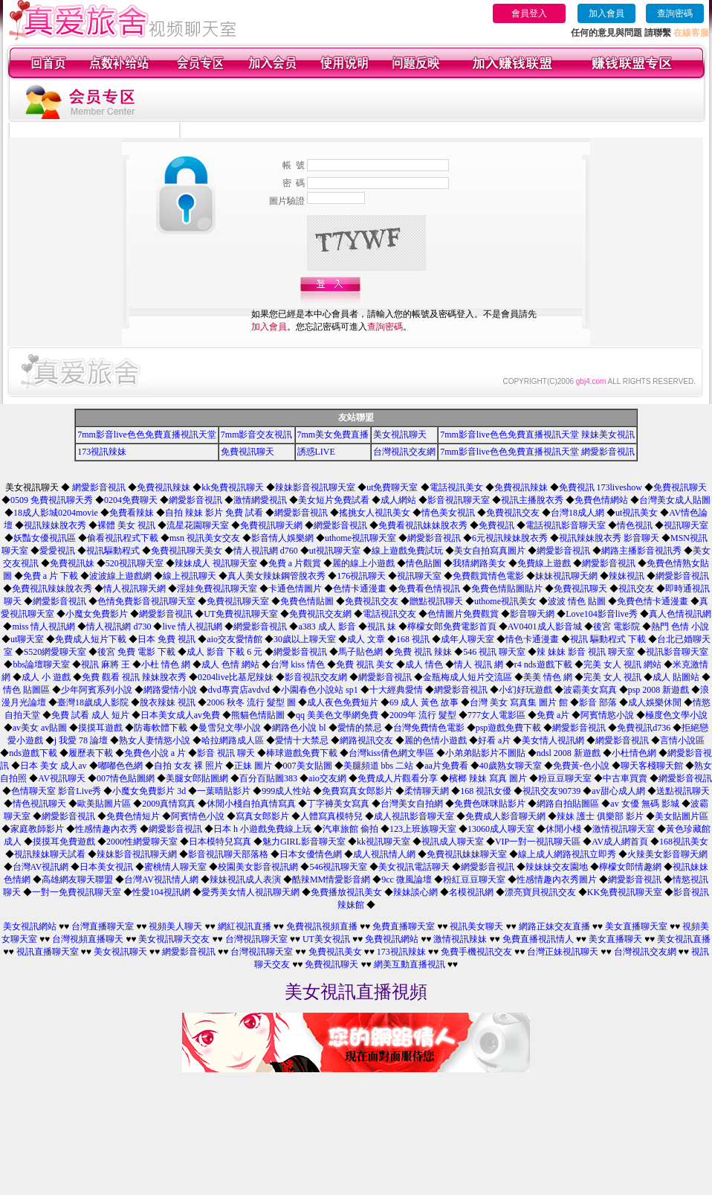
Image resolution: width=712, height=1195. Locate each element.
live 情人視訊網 (192, 626)
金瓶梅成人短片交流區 (467, 677)
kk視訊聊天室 (383, 841)
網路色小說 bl (299, 728)
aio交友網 (327, 778)
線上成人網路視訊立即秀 (567, 854)
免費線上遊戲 (544, 563)
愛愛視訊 (57, 550)
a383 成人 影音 (326, 626)
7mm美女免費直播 (333, 434)
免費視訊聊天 (247, 451)
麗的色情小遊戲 (435, 740)
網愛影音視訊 (99, 487)
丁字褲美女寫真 (338, 803)
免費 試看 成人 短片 (90, 715)
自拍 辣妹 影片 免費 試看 (214, 512)
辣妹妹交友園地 (556, 867)
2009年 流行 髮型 (422, 715)
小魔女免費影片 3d (149, 791)
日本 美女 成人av (53, 765)
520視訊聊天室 (135, 563)
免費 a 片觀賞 (294, 563)
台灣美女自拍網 (412, 803)
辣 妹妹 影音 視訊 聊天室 (586, 652)
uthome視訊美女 (505, 601)
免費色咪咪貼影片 (489, 803)
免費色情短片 (133, 816)
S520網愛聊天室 (55, 652)
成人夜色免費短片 (342, 702)
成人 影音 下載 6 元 (224, 652)
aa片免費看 (446, 765)
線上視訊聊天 (189, 576)
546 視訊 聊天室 (494, 652)
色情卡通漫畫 (359, 588)
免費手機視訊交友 (476, 951)
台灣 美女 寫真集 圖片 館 (519, 702)
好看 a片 (494, 740)
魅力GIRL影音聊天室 (304, 841)
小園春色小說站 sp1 (319, 690)
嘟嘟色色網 (120, 765)
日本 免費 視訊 (166, 639)
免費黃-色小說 (581, 765)
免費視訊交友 (513, 512)
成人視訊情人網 (384, 854)
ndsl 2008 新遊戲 (569, 753)
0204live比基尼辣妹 (236, 677)
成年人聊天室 (467, 639)
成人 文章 (366, 639)
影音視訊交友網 (316, 677)
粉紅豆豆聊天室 (474, 879)
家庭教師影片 (37, 829)
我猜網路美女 (479, 563)
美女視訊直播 (684, 939)
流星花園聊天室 (197, 525)
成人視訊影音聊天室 (414, 816)
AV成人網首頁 (620, 841)
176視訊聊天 (361, 576)
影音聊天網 (532, 614)
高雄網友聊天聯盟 (77, 879)
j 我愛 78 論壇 (81, 740)
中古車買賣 (625, 778)
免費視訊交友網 (320, 614)
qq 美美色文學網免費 (337, 715)
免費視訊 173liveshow (600, 487)
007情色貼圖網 (126, 778)
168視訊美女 (683, 841)
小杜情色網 (634, 753)
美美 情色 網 (547, 677)
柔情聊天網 (426, 791)
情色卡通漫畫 (532, 639)
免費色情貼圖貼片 (507, 588)
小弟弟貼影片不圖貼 (485, 753)
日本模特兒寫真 (220, 841)
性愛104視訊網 (161, 892)
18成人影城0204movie (55, 512)
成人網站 (398, 500)
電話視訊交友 (389, 614)
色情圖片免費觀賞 (463, 614)
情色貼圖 (423, 563)
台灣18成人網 (577, 512)
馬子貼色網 (360, 652)
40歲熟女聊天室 (510, 765)
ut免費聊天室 (392, 487)
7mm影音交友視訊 (257, 434)
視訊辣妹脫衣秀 (55, 525)
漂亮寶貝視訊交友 (540, 892)
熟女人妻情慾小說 (154, 740)
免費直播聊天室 (403, 926)
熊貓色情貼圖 (258, 715)
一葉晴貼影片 (223, 791)
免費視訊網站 (391, 939)
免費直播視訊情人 (538, 939)
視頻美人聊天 (175, 926)
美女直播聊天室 (636, 926)
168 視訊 (413, 639)
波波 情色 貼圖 (577, 601)
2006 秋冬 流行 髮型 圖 (251, 702)
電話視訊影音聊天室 (565, 525)
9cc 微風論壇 (406, 879)
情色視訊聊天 (39, 803)
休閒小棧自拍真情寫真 (251, 803)
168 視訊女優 (485, 791)
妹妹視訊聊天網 (566, 576)
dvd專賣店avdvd (239, 690)
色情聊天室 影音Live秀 (56, 791)
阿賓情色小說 (197, 816)
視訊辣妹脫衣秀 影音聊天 (609, 538)
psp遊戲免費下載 (509, 728)
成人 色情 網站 (230, 664)
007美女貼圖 (307, 765)
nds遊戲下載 (33, 753)
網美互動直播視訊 (409, 964)
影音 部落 (598, 702)
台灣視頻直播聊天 (87, 939)
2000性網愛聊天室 (142, 841)
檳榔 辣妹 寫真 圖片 (488, 778)
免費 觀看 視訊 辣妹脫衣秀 (134, 677)
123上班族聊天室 (422, 829)
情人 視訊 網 (478, 664)
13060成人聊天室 (500, 829)
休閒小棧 (563, 829)
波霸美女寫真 (590, 690)
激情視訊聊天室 (623, 829)
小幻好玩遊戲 (525, 690)
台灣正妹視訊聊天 (562, 951)
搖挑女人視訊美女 (374, 512)
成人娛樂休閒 (655, 702)
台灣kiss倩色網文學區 (391, 753)
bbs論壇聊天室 (41, 664)
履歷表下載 (90, 753)
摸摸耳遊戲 (100, 728)
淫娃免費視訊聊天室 (217, 588)
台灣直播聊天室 (102, 926)
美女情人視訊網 (553, 740)
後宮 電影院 (616, 626)
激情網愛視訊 (260, 500)
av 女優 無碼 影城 (644, 803)
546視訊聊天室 (338, 867)
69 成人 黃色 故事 (424, 702)
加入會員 (606, 13)
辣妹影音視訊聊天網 (137, 854)
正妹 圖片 (253, 765)
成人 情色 (424, 664)
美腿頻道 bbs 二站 (378, 765)
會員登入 (529, 13)
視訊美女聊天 (476, 926)
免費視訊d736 (643, 728)
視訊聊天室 (686, 525)
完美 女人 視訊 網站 (622, 664)
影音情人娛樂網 (282, 538)
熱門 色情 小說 (680, 626)
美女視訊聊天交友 (174, 939)
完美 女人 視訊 (612, 677)
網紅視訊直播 (244, 926)
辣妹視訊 (626, 576)
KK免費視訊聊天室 (624, 892)
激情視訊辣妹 (460, 939)
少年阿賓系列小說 (96, 690)
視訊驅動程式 (113, 550)
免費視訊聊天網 (271, 525)
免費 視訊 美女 (365, 664)
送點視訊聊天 (683, 791)
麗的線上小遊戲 (363, 563)
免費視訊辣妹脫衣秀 (52, 588)
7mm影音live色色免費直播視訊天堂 (146, 434)
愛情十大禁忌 (302, 740)
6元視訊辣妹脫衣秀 (510, 538)
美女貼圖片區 (681, 816)
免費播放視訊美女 (346, 892)
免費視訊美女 (335, 951)
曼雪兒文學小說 (229, 728)
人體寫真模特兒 (331, 816)
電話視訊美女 (456, 487)
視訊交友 (636, 588)
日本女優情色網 (310, 854)
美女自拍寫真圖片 (489, 550)
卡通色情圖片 (295, 588)
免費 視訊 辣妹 (423, 652)
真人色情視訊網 (680, 614)
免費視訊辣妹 (163, 487)
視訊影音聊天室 (677, 652)
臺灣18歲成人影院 (93, 702)
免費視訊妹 (72, 563)
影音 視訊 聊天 (226, 753)
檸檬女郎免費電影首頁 (451, 626)
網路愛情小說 (170, 690)
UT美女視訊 (326, 939)
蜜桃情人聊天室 (175, 867)
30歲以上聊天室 (305, 639)
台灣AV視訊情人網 (161, 879)
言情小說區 (682, 740)
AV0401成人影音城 (545, 626)
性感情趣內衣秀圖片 (557, 879)
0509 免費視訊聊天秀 (51, 500)
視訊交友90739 (551, 791)
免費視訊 (496, 525)
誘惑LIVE (316, 451)
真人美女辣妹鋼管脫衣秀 (276, 576)
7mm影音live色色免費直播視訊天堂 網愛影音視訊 (537, 451)
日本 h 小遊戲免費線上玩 (262, 829)
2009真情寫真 (168, 803)
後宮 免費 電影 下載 (136, 652)
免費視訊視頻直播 (321, 926)
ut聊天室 (27, 639)
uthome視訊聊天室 (360, 538)
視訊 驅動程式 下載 (608, 639)
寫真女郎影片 (262, 816)
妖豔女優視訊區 (44, 538)
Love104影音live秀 (602, 614)
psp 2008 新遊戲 (659, 690)
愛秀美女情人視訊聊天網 (250, 892)
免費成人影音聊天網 (505, 816)
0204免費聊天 (131, 500)
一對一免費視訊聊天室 (76, 892)
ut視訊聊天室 (334, 550)
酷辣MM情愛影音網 (331, 879)
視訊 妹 (381, 626)
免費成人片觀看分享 (397, 778)
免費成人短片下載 (90, 639)
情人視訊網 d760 (265, 550)
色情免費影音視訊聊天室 (146, 601)
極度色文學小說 (676, 715)
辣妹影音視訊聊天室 (315, 487)
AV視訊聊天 (61, 778)
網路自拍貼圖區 (568, 803)
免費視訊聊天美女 (186, 550)
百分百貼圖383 (268, 778)
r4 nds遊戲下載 (543, 664)
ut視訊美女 (636, 512)
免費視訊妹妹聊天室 (467, 854)
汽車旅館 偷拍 (350, 829)
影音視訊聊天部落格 (228, 854)
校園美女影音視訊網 (258, 867)
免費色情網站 (601, 500)
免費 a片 (553, 715)
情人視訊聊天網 (134, 588)
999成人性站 (286, 791)
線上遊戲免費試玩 (407, 550)
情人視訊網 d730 (118, 626)
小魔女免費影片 (96, 614)
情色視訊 (635, 525)
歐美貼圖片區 (104, 803)
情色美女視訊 (448, 512)
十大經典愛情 (396, 690)
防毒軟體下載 (160, 728)
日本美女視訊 (106, 867)
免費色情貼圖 (307, 601)
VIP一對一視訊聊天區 (537, 841)
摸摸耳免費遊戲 (64, 841)
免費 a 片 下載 (50, 576)
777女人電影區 (496, 715)
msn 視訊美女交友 (204, 538)
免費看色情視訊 (429, 588)
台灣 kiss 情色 (298, 664)
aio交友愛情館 (234, 639)
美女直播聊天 (615, 939)
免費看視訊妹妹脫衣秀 (422, 525)
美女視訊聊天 (400, 434)
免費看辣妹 (131, 512)
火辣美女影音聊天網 (667, 854)
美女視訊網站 (29, 926)
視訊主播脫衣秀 (532, 500)
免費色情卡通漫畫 (652, 601)
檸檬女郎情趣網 (630, 867)
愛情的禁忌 (359, 728)
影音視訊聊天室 (458, 500)
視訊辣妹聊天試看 (49, 854)
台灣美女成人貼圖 (675, 500)
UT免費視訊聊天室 (241, 614)
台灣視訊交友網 (404, 451)
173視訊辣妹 (101, 451)
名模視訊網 (471, 892)
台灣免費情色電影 (429, 728)
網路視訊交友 (366, 740)
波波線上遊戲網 (120, 576)
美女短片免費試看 (333, 500)
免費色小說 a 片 (155, 753)
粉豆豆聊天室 (565, 778)
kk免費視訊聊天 (232, 487)
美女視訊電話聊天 (414, 867)
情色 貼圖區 (26, 690)
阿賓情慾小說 (607, 715)
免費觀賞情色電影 (488, 576)
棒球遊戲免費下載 (301, 753)
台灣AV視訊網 (41, 867)
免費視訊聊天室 (238, 601)
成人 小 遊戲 (46, 677)
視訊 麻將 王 (105, 664)
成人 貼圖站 (676, 677)
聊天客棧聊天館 (652, 765)
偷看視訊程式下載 (122, 538)
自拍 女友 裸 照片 (188, 765)
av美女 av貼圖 (40, 728)
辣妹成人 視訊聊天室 (216, 563)
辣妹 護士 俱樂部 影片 (600, 816)
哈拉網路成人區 (232, 740)
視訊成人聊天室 (452, 841)
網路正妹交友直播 (554, 926)
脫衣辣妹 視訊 (167, 702)
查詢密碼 (675, 13)
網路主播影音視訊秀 (641, 550)
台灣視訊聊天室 (256, 939)
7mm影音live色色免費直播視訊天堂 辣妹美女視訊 (537, 434)
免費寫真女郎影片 (357, 791)
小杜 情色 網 (165, 664)
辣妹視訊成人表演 (245, 879)
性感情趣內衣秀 (106, 829)
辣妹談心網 (415, 892)
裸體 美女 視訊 (126, 525)
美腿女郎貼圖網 (197, 778)
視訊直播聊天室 (47, 951)
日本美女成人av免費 (180, 715)
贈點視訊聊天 (436, 601)
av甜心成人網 (618, 791)
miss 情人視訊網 (43, 626)
